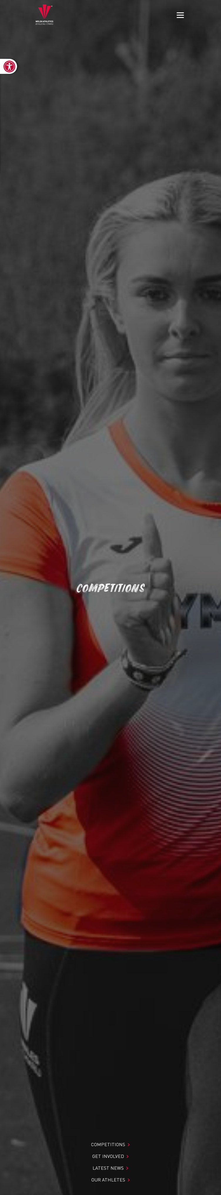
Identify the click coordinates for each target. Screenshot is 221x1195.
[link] (8, 66)
